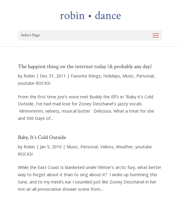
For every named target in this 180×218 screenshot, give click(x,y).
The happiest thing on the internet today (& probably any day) (85, 66)
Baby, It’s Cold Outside (42, 137)
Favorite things (86, 76)
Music (128, 76)
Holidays (111, 76)
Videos (107, 147)
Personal (145, 76)
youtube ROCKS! (34, 83)
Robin (29, 76)
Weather (124, 147)
